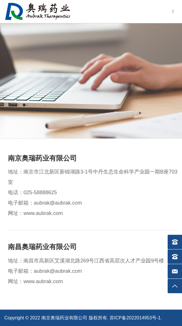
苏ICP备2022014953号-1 (135, 317)
